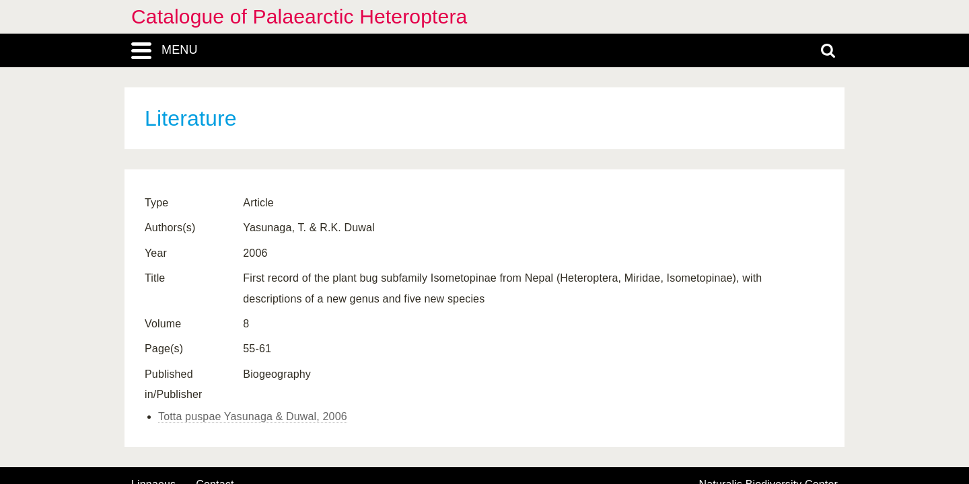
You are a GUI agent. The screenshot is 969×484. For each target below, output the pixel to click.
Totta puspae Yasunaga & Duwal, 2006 (252, 416)
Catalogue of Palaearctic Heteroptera (299, 16)
